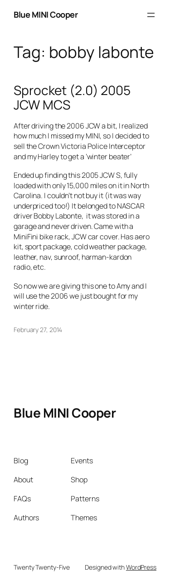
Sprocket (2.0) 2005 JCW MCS (72, 97)
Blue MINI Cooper (46, 14)
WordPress (141, 567)
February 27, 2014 (38, 329)
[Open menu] (151, 15)
